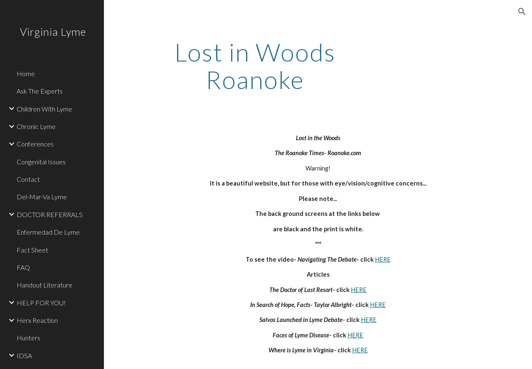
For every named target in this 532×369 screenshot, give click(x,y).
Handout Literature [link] (44, 285)
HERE (383, 259)
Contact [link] (28, 179)
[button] (522, 12)
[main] (255, 66)
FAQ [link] (23, 267)
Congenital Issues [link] (41, 162)
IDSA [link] (24, 355)
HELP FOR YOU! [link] (41, 303)
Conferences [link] (35, 144)
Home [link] (26, 73)
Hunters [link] (28, 338)
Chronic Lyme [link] (36, 126)
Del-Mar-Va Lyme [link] (42, 197)
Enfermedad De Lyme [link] (48, 232)
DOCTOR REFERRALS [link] (50, 214)
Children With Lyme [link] (44, 109)
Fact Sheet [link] (32, 250)
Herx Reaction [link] (37, 320)
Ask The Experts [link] (40, 91)
